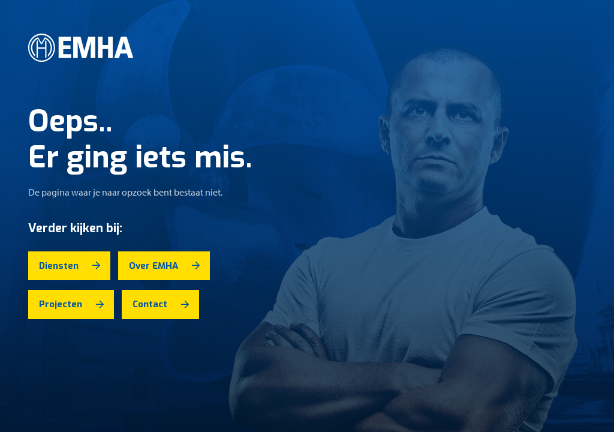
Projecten (60, 304)
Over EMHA (153, 266)
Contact (150, 304)
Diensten (59, 266)
